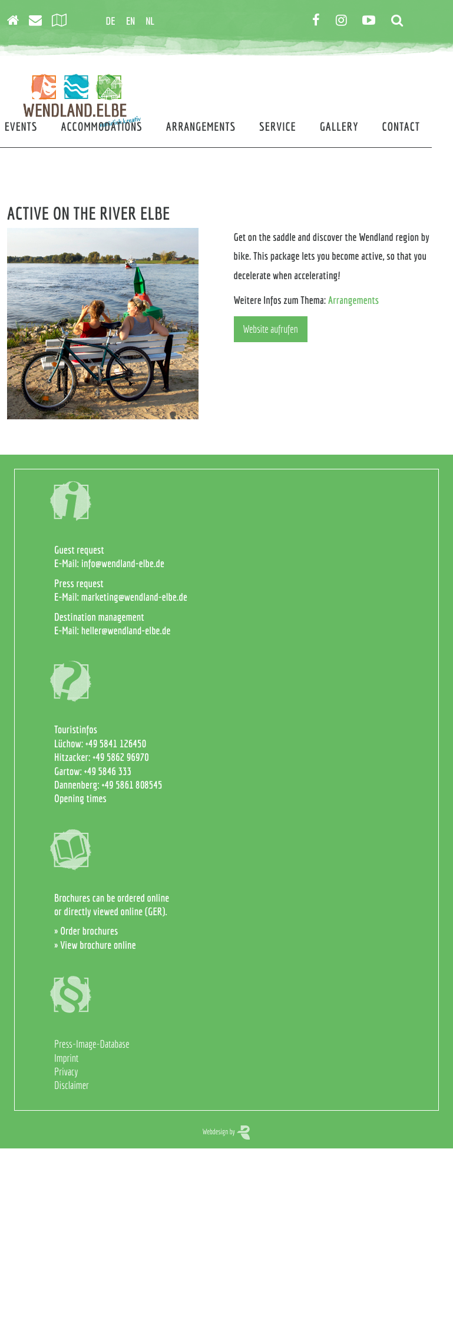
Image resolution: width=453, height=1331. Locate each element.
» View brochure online (95, 945)
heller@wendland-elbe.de (126, 630)
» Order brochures (86, 931)
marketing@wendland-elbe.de (134, 597)
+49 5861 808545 (132, 785)
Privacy (66, 1071)
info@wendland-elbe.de (122, 563)
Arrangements (353, 300)
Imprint (66, 1058)
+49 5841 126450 (115, 743)
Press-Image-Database (92, 1044)
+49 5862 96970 (120, 757)
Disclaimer (71, 1085)
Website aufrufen (270, 329)
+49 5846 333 (107, 771)
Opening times (80, 798)
